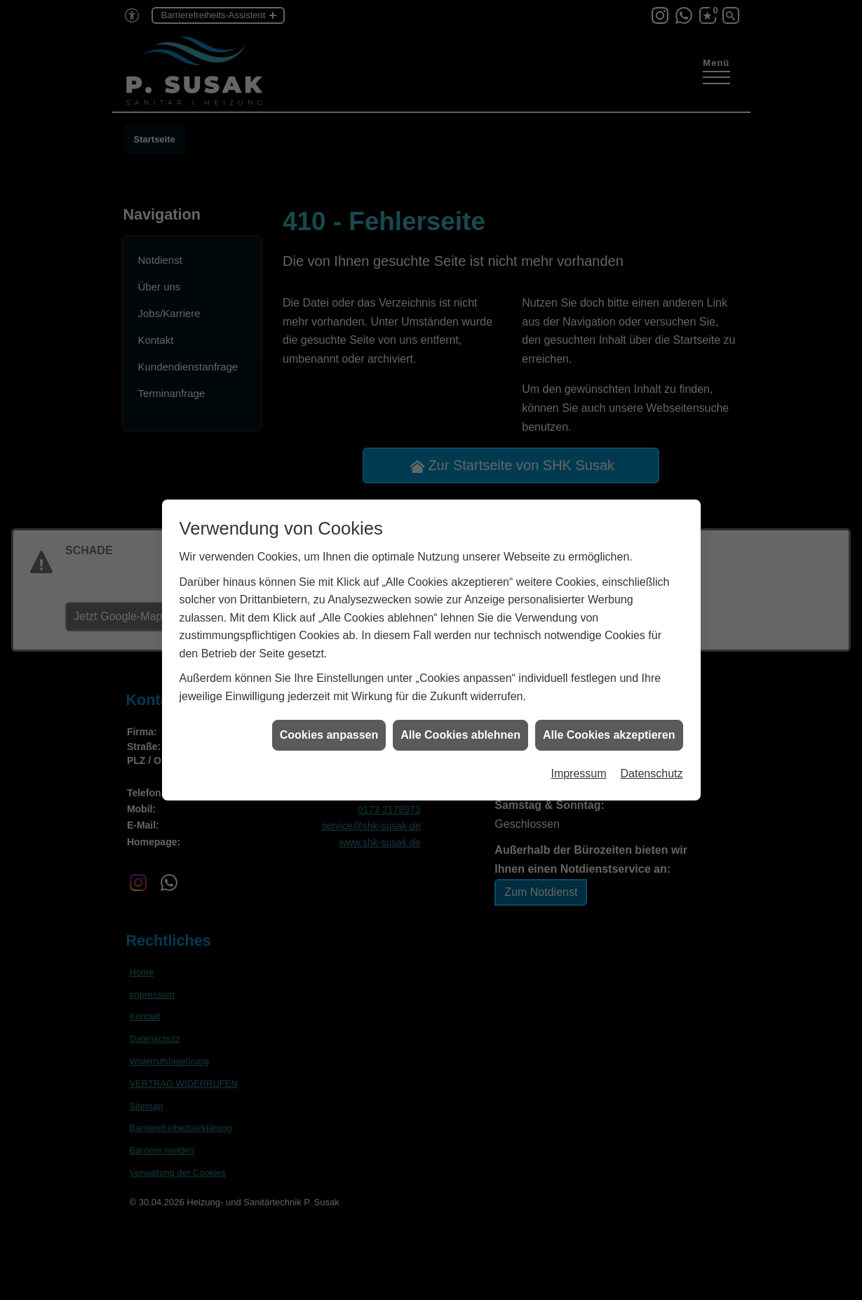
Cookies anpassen (329, 724)
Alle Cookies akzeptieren (609, 724)
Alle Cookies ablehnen (460, 724)
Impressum (578, 763)
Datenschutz (652, 763)
